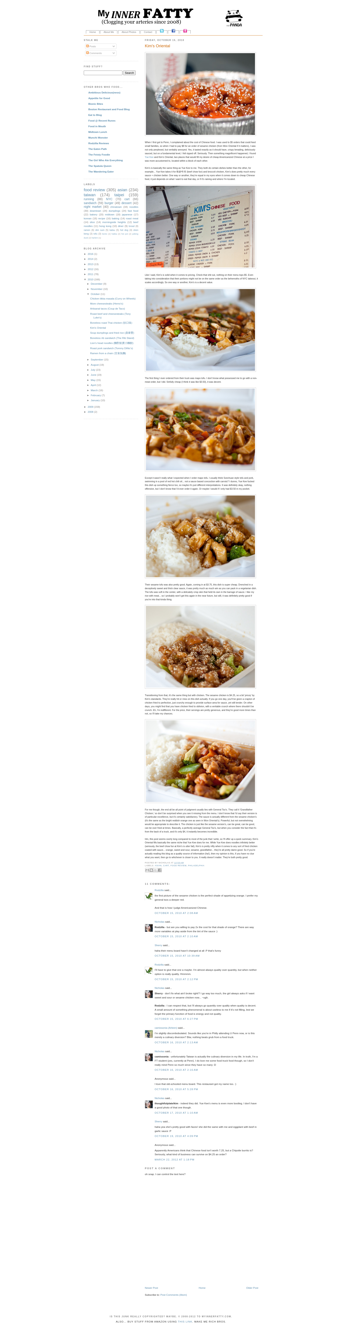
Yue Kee (149, 157)
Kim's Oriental (157, 46)
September (97, 359)
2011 (91, 274)
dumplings (114, 210)
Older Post (252, 1287)
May (93, 380)
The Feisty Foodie (99, 154)
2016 (91, 253)
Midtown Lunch (97, 131)
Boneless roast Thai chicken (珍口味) (111, 322)
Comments (94, 53)
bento (104, 234)
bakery (93, 214)
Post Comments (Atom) (173, 1294)
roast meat (132, 218)
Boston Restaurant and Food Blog (109, 109)
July (93, 369)
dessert (126, 203)
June (94, 374)
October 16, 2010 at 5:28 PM (176, 1089)
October (96, 294)
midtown (110, 214)
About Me (109, 32)
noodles (133, 206)
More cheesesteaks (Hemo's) (106, 303)
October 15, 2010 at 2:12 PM (176, 979)
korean (88, 218)
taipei (119, 195)
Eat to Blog (95, 114)
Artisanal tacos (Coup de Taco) (107, 308)
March (95, 390)
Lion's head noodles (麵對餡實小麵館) (111, 343)
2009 (91, 406)
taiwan (90, 195)
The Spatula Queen (99, 165)
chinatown (116, 206)
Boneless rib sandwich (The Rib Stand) (112, 338)
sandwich (90, 203)
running (89, 199)
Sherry (158, 945)
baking (115, 218)
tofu (95, 233)
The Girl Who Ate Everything (105, 160)
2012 (91, 269)
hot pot (124, 234)
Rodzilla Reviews (98, 143)
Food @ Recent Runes (101, 120)
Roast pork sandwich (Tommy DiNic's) (111, 348)
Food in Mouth (97, 126)
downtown (95, 210)
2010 (91, 279)
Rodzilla (159, 890)
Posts (91, 46)
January (96, 400)
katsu (112, 230)
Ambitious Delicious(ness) (104, 92)
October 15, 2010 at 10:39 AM (177, 955)
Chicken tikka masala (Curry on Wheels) (113, 298)
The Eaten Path (97, 148)
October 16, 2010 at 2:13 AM (176, 1042)
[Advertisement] (196, 1276)
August (95, 364)
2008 (91, 411)
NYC (109, 199)
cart (166, 865)
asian (158, 865)
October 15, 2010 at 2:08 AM (176, 913)
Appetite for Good (99, 98)
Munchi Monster (98, 137)
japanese (127, 214)
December (97, 283)
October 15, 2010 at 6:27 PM (176, 1018)
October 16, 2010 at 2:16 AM (176, 1069)
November (97, 289)
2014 (91, 258)
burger (108, 203)
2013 (91, 264)
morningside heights (114, 222)
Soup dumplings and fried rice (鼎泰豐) (112, 332)
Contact (148, 32)
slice (92, 222)
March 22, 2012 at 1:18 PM (174, 1159)
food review (178, 865)
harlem (95, 238)
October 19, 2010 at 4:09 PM (176, 1136)
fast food (133, 210)
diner (121, 226)
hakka (114, 234)
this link (185, 1321)
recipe (101, 218)
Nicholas (159, 921)
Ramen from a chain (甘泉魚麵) (108, 353)
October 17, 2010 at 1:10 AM (176, 1112)
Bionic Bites (95, 103)
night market (92, 206)
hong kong (105, 226)
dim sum (99, 230)
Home (92, 32)
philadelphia (196, 865)
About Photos (129, 32)
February (96, 395)
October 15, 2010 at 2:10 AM (176, 936)
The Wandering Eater (101, 171)
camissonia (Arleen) (166, 1027)
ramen (87, 230)
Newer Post (151, 1287)
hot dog (124, 230)
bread (132, 226)
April (94, 385)
